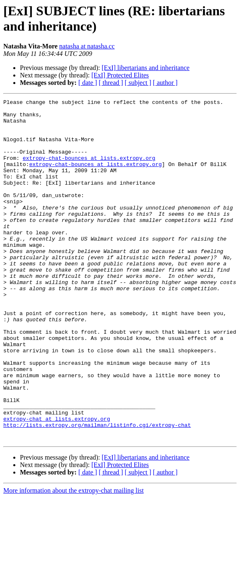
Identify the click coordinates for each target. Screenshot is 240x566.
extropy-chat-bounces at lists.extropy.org (89, 170)
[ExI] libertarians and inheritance (145, 67)
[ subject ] (138, 82)
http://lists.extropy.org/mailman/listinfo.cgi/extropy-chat (97, 490)
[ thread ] (111, 82)
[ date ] (87, 82)
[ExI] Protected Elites (120, 75)
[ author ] (165, 82)
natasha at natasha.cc (87, 46)
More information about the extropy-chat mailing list (73, 558)
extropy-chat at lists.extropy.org (56, 483)
